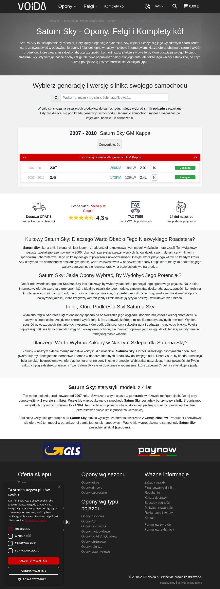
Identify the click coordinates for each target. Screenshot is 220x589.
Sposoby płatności (157, 502)
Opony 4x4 (89, 521)
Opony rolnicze (91, 546)
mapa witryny (167, 582)
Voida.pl (54, 21)
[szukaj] (174, 6)
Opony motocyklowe (95, 531)
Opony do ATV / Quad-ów (99, 536)
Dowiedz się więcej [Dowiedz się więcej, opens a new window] (36, 520)
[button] (33, 579)
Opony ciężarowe (93, 541)
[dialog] (33, 534)
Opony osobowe (92, 516)
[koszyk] (191, 6)
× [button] (58, 486)
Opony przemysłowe (95, 551)
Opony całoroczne (94, 492)
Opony (67, 6)
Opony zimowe (91, 487)
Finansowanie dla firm (160, 487)
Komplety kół (114, 6)
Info (159, 6)
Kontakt (150, 517)
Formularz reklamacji (159, 529)
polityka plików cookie (190, 582)
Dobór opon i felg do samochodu (83, 21)
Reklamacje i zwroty (159, 512)
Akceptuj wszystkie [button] (33, 560)
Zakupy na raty (155, 482)
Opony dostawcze (93, 526)
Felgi (91, 6)
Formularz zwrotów (158, 524)
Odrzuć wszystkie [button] (33, 570)
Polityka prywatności (159, 507)
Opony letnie (90, 482)
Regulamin (152, 492)
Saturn (112, 21)
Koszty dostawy (156, 497)
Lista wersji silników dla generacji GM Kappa (110, 157)
